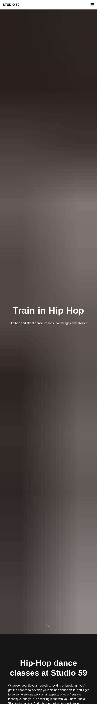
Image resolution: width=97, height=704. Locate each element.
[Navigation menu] (92, 4)
